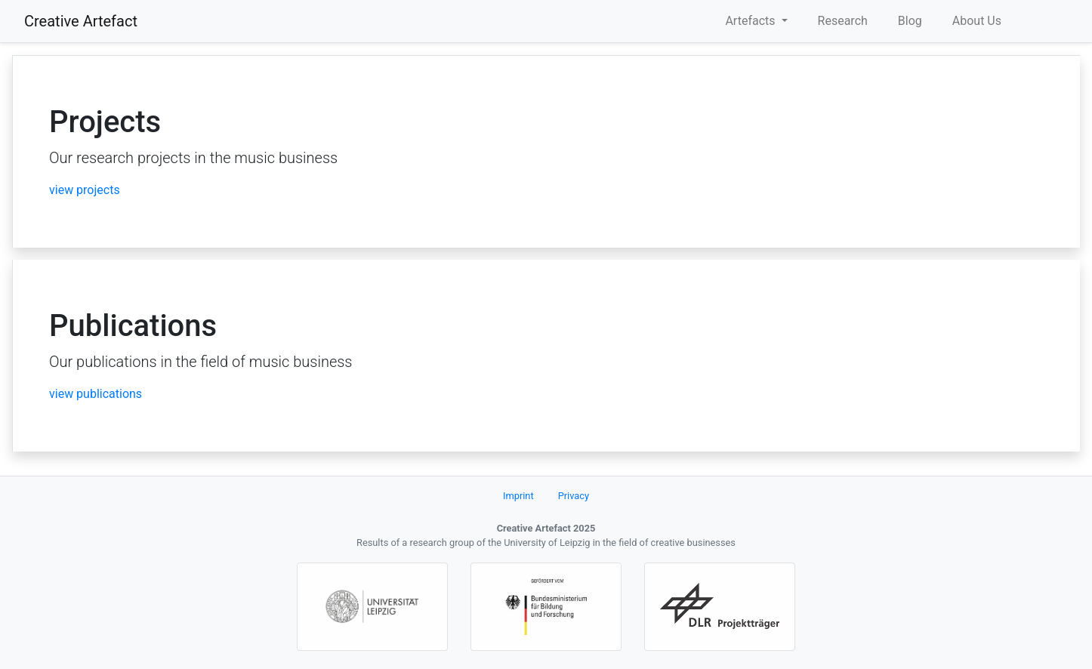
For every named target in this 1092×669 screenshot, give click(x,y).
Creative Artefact (80, 21)
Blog (910, 21)
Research (843, 21)
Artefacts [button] (751, 21)
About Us (976, 21)
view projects (84, 190)
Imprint (518, 495)
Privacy (573, 495)
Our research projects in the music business (193, 158)
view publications (95, 394)
